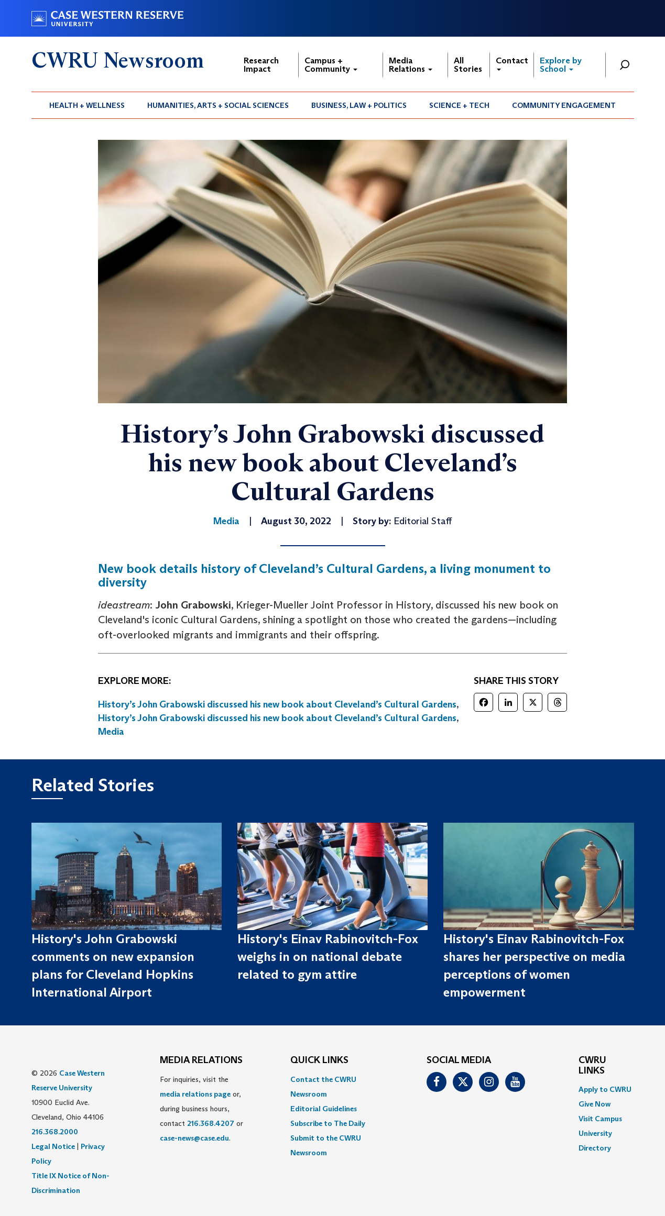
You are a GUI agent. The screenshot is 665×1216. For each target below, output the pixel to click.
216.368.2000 (54, 1131)
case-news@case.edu (194, 1138)
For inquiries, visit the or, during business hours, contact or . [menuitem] (201, 1109)
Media (111, 731)
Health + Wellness (87, 105)
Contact (512, 63)
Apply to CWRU (605, 1089)
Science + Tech (459, 105)
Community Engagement (564, 105)
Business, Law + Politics (359, 105)
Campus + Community (330, 65)
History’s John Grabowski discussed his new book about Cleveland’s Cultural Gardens (277, 704)
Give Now (595, 1104)
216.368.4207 (210, 1123)
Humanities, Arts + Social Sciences (218, 105)
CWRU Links (592, 1065)
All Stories (468, 65)
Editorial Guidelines (323, 1108)
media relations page (195, 1094)
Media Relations (410, 65)
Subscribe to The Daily (327, 1123)
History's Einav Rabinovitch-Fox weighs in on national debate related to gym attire (327, 956)
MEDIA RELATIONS (201, 1060)
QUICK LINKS (319, 1060)
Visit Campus (600, 1118)
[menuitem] (87, 105)
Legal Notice (53, 1146)
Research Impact (261, 65)
